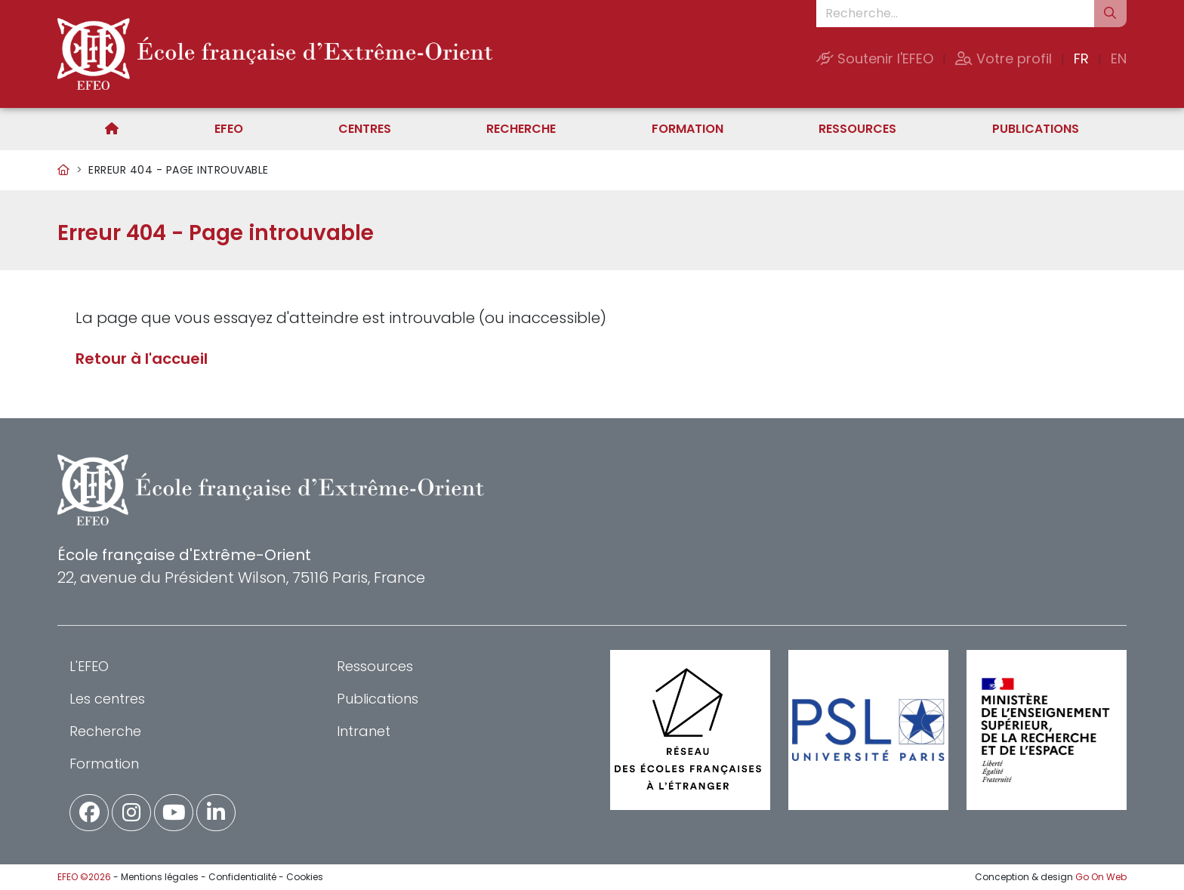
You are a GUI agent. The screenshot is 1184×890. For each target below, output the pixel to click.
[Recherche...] (955, 13)
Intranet (363, 731)
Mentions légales (160, 876)
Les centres (107, 698)
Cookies (304, 876)
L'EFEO (89, 666)
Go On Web (1101, 876)
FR (1081, 58)
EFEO (228, 128)
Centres (364, 128)
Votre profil (1003, 58)
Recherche (521, 128)
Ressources (857, 128)
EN (1119, 58)
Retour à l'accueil (142, 358)
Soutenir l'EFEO (874, 58)
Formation (687, 128)
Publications (1035, 128)
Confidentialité (242, 876)
